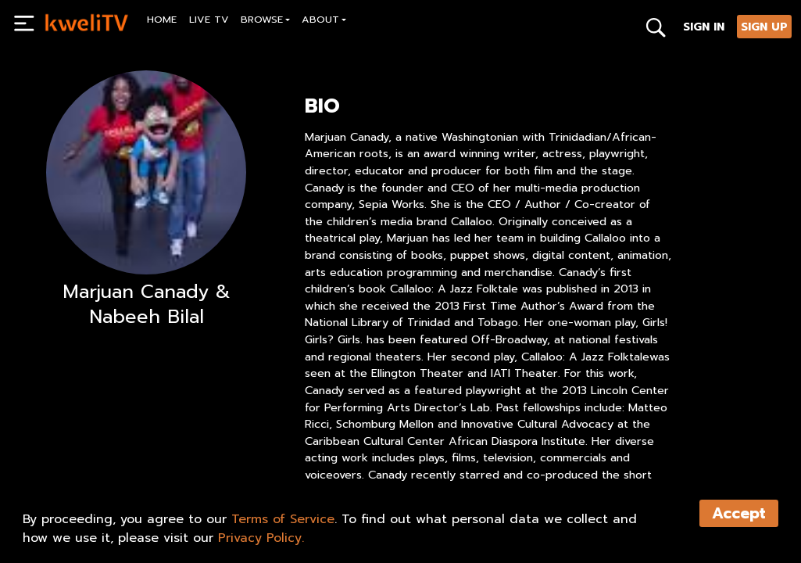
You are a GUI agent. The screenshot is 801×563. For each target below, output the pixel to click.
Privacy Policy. (261, 538)
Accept (739, 513)
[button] (265, 21)
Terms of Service (282, 519)
